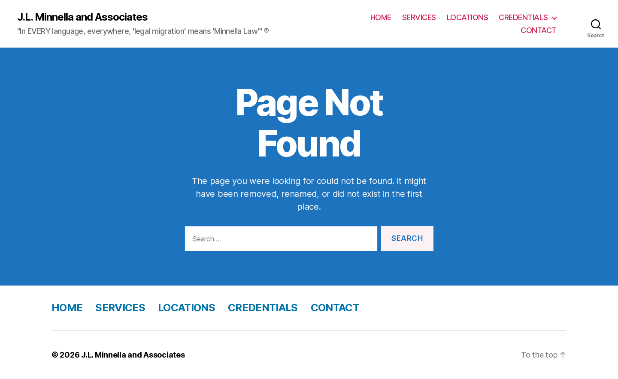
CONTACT (539, 30)
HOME (380, 17)
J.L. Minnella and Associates (82, 17)
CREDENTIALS (523, 17)
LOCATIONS (467, 17)
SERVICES (419, 17)
